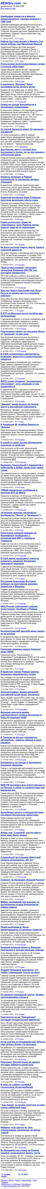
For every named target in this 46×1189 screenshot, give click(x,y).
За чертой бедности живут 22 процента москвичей (22, 130)
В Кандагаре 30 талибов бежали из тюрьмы (20, 425)
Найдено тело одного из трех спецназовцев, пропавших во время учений (20, 1130)
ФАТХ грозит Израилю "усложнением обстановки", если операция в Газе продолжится (21, 384)
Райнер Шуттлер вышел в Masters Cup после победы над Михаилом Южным (22, 42)
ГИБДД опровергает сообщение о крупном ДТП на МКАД (19, 491)
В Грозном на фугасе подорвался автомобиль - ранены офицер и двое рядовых (21, 740)
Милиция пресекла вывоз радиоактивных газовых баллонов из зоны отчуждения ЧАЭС (21, 715)
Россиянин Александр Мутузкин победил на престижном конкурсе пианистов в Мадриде (19, 584)
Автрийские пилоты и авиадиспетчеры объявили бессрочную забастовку (22, 813)
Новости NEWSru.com (11, 1186)
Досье (11, 1180)
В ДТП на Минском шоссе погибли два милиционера (22, 314)
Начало (4, 1180)
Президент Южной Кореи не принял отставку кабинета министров (20, 1063)
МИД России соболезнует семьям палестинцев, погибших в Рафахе (19, 607)
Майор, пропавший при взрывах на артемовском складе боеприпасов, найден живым (20, 904)
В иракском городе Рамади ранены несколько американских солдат (20, 673)
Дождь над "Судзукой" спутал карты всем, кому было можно (21, 833)
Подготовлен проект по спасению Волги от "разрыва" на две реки (23, 332)
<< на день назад (5, 1175)
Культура (22, 555)
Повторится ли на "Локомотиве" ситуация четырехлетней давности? (20, 1018)
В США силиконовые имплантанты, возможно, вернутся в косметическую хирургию (21, 356)
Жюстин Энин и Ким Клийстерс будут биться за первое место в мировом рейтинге (21, 293)
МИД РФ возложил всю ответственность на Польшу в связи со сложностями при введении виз (23, 787)
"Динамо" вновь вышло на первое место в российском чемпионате (20, 405)
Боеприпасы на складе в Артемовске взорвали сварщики (21, 763)
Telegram (4, 1182)
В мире (22, 81)
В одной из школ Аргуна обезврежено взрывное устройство (21, 443)
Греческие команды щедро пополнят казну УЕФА (21, 650)
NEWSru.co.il (6, 1184)
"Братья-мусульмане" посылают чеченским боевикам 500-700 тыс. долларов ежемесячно (19, 270)
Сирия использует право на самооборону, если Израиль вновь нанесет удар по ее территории (20, 225)
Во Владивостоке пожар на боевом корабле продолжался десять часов (20, 1151)
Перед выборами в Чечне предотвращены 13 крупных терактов (21, 928)
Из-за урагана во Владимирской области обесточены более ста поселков (23, 1043)
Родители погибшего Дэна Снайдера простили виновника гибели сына (21, 198)
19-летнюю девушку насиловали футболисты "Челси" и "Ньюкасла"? (21, 514)
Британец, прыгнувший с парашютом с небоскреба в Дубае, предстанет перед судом (22, 467)
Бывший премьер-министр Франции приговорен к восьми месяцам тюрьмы (22, 948)
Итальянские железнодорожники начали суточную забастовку (23, 65)
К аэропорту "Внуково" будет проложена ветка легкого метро (18, 85)
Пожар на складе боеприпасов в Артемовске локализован (18, 105)
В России (22, 102)
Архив (17, 1180)
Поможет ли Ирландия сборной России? (23, 880)
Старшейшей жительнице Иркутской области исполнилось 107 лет (21, 858)
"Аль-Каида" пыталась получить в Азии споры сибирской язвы (23, 1106)
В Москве (16, 1184)
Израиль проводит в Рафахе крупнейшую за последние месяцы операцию (20, 179)
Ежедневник (26, 1180)
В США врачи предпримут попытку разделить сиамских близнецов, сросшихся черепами (20, 561)
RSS (34, 1180)
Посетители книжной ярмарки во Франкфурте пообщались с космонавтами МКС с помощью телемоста (19, 537)
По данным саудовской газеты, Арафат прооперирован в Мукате (22, 995)
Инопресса (26, 1184)
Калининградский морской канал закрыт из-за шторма (23, 632)
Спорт (21, 38)
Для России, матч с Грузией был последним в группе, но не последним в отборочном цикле (23, 152)
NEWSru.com (11, 3)
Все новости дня (8, 8)
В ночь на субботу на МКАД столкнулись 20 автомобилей (17, 1086)
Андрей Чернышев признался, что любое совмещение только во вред (20, 971)
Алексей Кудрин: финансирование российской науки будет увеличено (20, 693)
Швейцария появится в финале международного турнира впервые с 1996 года (21, 19)
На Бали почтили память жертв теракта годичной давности (22, 248)
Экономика (23, 147)
